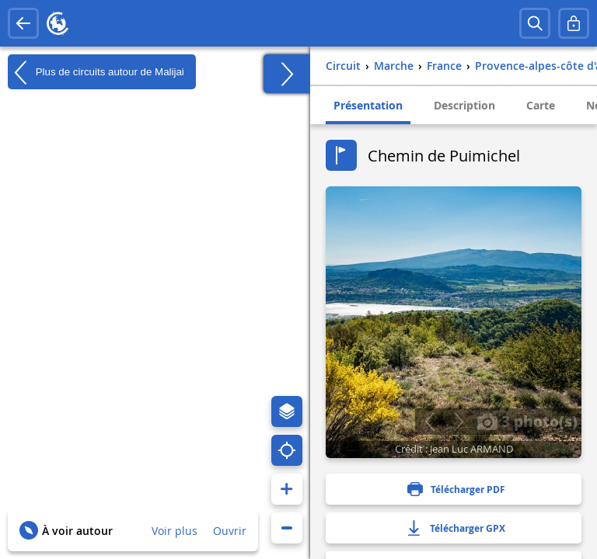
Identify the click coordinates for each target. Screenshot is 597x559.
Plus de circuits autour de (96, 72)
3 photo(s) (527, 421)
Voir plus (174, 530)
